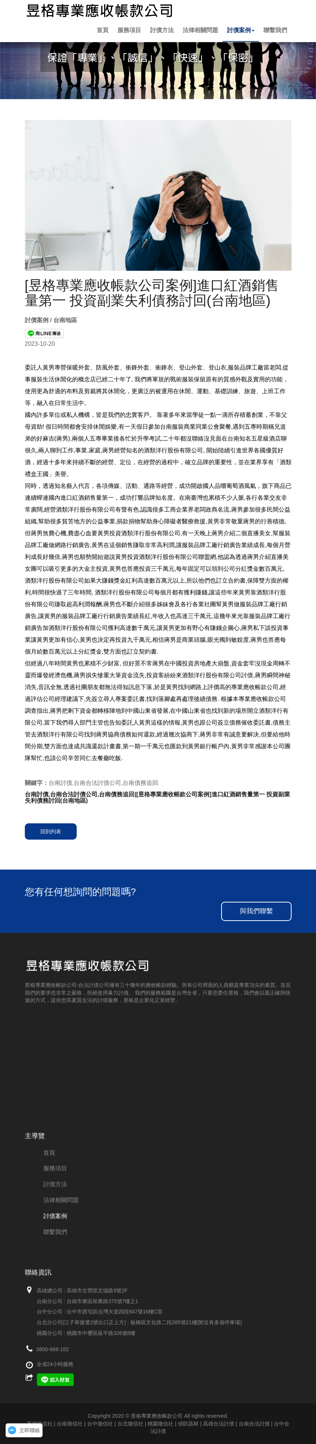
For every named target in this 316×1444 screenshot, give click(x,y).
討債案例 (241, 30)
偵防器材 (188, 1424)
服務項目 (129, 30)
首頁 (103, 30)
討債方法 (162, 30)
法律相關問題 (200, 30)
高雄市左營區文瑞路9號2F (97, 1290)
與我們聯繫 (256, 911)
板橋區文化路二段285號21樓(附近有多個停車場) (186, 1322)
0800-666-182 (53, 1349)
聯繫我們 (275, 30)
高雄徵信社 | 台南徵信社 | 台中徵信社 (70, 1424)
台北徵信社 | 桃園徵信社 (145, 1424)
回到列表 (50, 831)
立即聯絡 (29, 1430)
